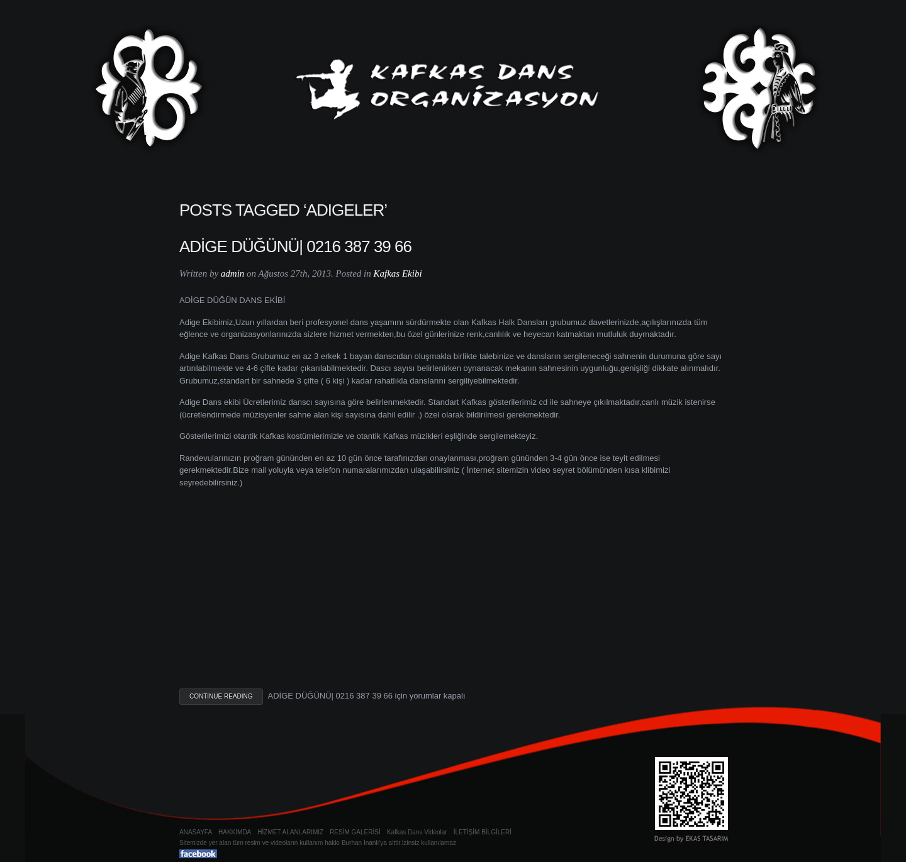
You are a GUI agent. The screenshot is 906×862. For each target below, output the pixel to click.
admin (233, 273)
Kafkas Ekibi (397, 273)
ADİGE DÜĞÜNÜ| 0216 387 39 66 (295, 246)
